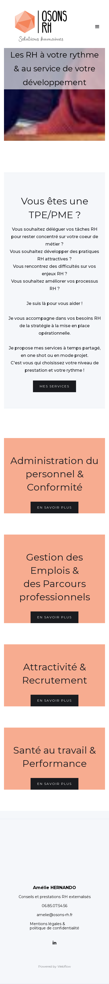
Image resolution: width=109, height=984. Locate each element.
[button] (97, 26)
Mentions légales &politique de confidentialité (54, 926)
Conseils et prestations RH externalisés (55, 897)
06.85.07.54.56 (54, 906)
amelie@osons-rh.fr (55, 915)
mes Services (54, 386)
